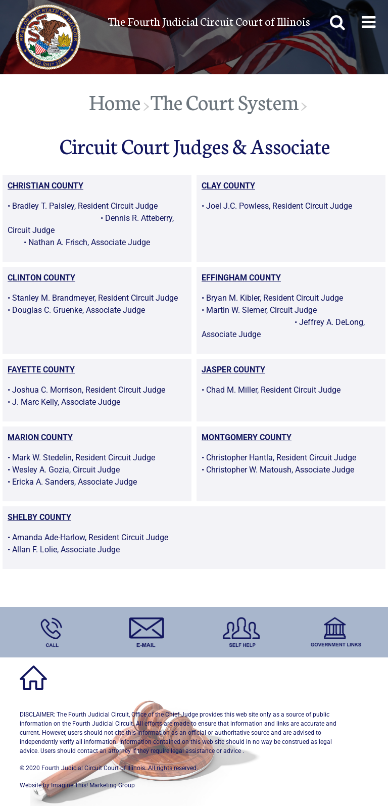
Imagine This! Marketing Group (93, 785)
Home (114, 101)
